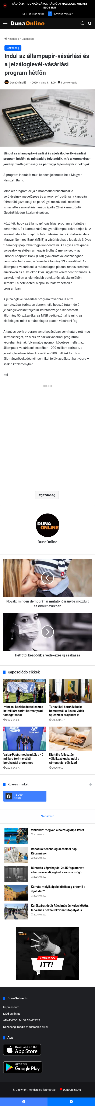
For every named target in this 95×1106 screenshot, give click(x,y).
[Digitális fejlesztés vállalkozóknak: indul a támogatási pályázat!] (70, 739)
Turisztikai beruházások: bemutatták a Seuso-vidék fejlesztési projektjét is (66, 711)
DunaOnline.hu (72, 1089)
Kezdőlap (11, 38)
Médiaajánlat (11, 1013)
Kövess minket (60, 13)
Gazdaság (27, 38)
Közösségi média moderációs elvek (26, 1026)
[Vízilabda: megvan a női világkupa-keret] (16, 836)
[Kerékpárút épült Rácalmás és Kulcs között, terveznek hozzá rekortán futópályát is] (16, 911)
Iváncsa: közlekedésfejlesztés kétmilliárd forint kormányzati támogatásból (23, 711)
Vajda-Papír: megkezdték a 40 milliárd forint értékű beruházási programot (23, 758)
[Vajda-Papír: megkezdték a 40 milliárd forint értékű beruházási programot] (24, 739)
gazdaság (48, 495)
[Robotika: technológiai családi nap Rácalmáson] (16, 855)
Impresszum (11, 1007)
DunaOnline (16, 82)
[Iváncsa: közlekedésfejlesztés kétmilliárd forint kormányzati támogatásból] (24, 691)
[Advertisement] (47, 436)
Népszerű (47, 816)
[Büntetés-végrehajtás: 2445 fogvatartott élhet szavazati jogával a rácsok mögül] (16, 874)
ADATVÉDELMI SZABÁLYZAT (21, 1020)
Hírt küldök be (33, 14)
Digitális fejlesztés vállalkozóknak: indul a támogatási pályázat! (64, 758)
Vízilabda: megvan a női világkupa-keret (57, 830)
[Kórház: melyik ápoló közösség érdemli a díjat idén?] (16, 893)
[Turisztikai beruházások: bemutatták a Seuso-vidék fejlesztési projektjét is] (70, 691)
